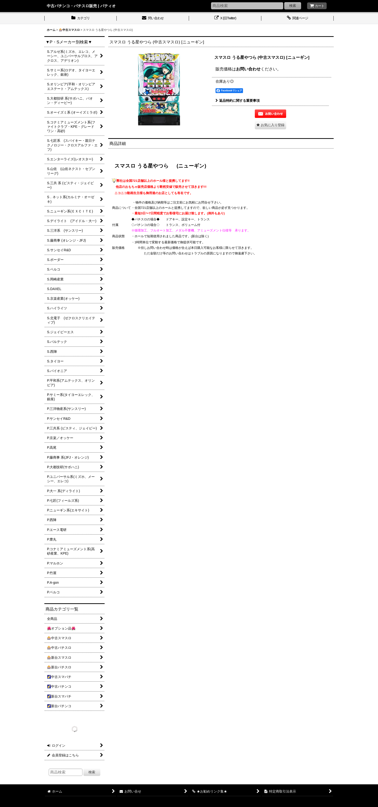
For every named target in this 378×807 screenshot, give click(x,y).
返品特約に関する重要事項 (238, 100)
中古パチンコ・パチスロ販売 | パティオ (81, 6)
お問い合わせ (248, 69)
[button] (270, 125)
